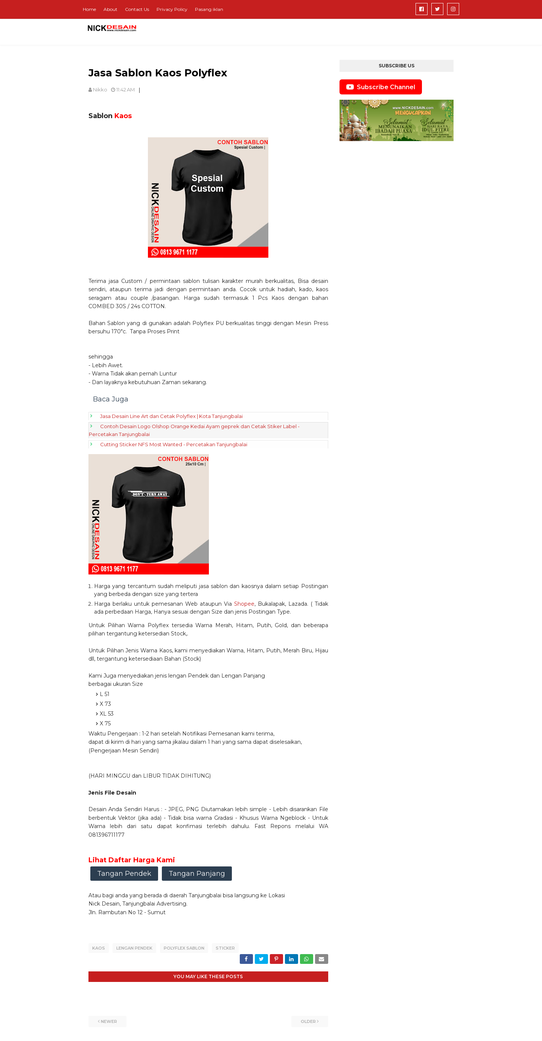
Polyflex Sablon (184, 948)
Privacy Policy (172, 9)
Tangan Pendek (124, 873)
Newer (109, 1020)
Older (308, 1020)
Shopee (244, 603)
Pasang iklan (209, 9)
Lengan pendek (134, 948)
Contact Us (137, 9)
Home (89, 9)
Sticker (225, 948)
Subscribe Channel (380, 87)
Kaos (98, 948)
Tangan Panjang (197, 873)
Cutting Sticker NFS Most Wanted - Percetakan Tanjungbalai (173, 444)
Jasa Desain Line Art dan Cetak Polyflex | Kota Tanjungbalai (171, 416)
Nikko (100, 90)
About (110, 9)
